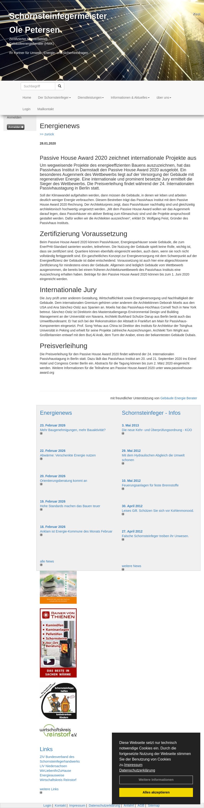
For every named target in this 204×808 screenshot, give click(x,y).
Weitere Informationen (156, 779)
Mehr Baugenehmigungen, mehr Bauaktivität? (73, 430)
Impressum (133, 765)
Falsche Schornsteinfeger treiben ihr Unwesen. (155, 536)
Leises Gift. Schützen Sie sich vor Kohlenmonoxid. (158, 510)
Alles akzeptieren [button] (156, 792)
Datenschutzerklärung (137, 770)
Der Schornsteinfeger (54, 97)
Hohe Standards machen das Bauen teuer (70, 506)
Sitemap (154, 805)
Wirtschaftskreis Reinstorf (58, 780)
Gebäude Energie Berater (178, 398)
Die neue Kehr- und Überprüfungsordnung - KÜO (157, 430)
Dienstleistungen (91, 97)
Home (27, 97)
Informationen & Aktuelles (130, 97)
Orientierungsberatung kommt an (63, 480)
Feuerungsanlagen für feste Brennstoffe (150, 485)
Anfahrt (129, 805)
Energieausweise (52, 775)
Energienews (56, 413)
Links (46, 749)
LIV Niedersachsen (53, 766)
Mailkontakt (45, 109)
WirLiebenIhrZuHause (55, 770)
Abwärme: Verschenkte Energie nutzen (68, 455)
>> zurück (47, 134)
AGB (140, 805)
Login (26, 109)
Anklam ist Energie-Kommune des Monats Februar (76, 531)
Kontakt (60, 805)
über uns (164, 97)
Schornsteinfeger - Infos (151, 413)
